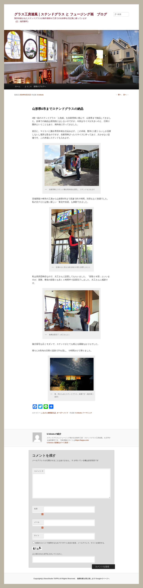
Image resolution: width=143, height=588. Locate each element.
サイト (36, 535)
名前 (39, 509)
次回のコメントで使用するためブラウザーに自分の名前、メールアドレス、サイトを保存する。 (70, 543)
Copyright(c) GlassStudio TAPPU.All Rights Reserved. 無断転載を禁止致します (64, 579)
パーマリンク (87, 413)
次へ (126, 95)
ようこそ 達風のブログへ (35, 86)
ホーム (17, 86)
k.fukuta (40, 95)
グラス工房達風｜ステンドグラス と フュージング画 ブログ (60, 14)
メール (39, 523)
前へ (118, 95)
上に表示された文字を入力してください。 (47, 554)
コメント (38, 471)
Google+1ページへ (102, 579)
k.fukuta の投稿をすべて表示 (58, 443)
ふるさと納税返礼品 (48, 413)
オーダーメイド (62, 413)
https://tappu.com (82, 440)
